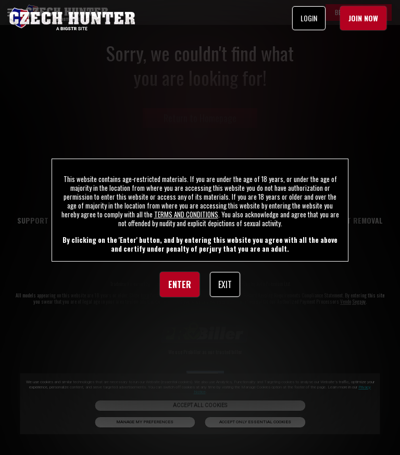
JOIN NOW (363, 17)
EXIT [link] (225, 284)
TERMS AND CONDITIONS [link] (186, 214)
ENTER (179, 284)
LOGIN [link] (309, 17)
